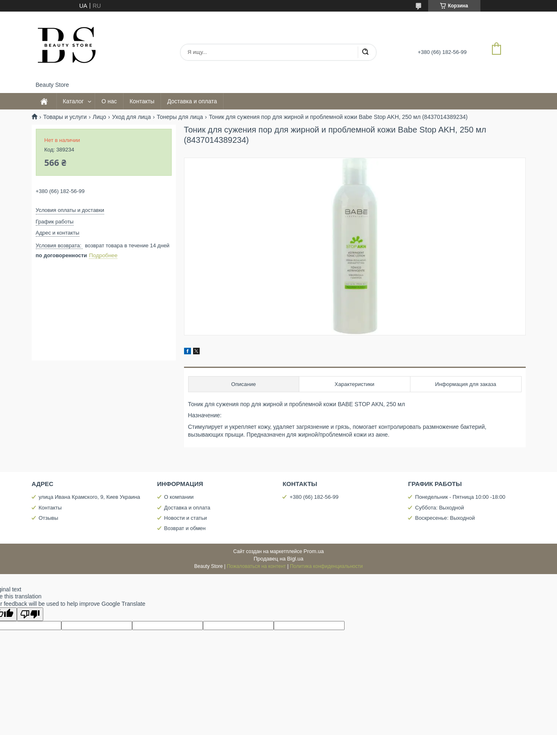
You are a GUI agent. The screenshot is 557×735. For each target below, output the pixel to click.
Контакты (142, 101)
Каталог (73, 101)
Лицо (99, 117)
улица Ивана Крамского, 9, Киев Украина (89, 497)
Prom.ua (313, 551)
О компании (179, 497)
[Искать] (365, 52)
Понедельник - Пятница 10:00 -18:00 (460, 497)
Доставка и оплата (192, 101)
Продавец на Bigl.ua (278, 559)
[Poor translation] (30, 614)
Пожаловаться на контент (256, 566)
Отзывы (48, 518)
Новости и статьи (185, 518)
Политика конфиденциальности (326, 566)
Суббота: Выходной (439, 508)
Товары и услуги (65, 117)
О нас (109, 101)
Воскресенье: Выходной (445, 518)
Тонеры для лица (180, 117)
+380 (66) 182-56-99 (313, 497)
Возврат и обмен (185, 528)
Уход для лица (131, 117)
